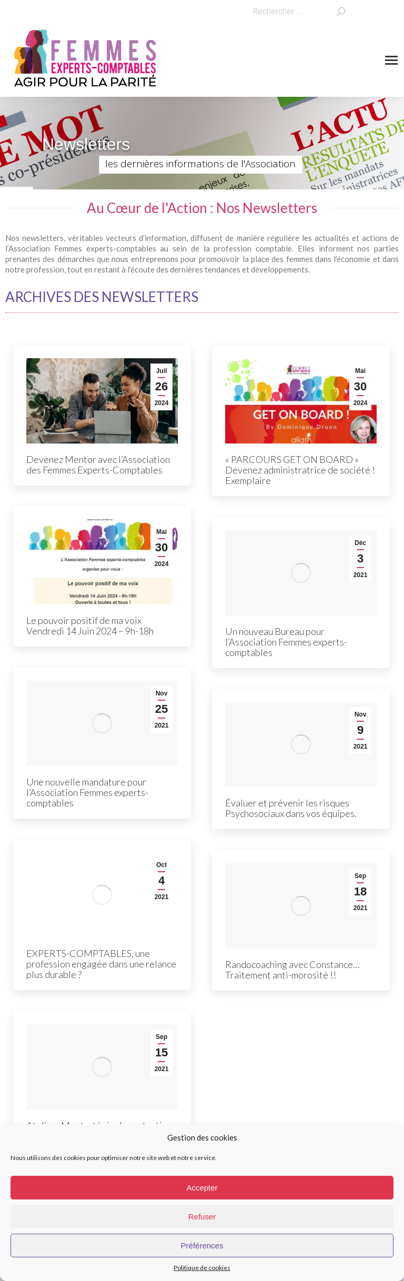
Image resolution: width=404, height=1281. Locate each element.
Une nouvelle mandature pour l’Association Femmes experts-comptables (87, 792)
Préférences (202, 1245)
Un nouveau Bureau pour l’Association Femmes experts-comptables (286, 642)
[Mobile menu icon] (391, 60)
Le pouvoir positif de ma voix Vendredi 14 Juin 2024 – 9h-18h (90, 625)
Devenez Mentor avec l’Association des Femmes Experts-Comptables (98, 464)
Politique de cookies (202, 1268)
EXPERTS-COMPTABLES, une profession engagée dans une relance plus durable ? (101, 963)
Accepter (201, 1187)
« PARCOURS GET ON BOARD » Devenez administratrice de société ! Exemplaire (300, 469)
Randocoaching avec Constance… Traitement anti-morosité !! (292, 970)
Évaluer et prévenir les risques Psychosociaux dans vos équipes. (291, 808)
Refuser (202, 1216)
